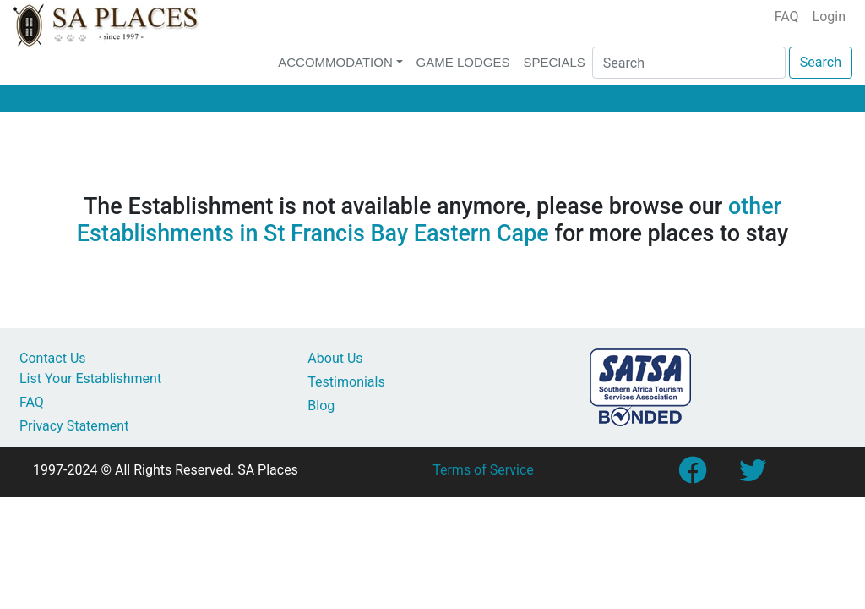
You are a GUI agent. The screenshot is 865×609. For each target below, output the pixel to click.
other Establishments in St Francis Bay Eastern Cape (429, 220)
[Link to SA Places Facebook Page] (691, 476)
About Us (334, 358)
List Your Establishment (90, 378)
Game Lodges (463, 62)
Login (829, 16)
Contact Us (52, 358)
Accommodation (335, 62)
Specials (554, 62)
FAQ (787, 16)
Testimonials (345, 382)
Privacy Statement (73, 426)
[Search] (689, 63)
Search (820, 62)
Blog (321, 406)
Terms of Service (483, 470)
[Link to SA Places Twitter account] (752, 476)
